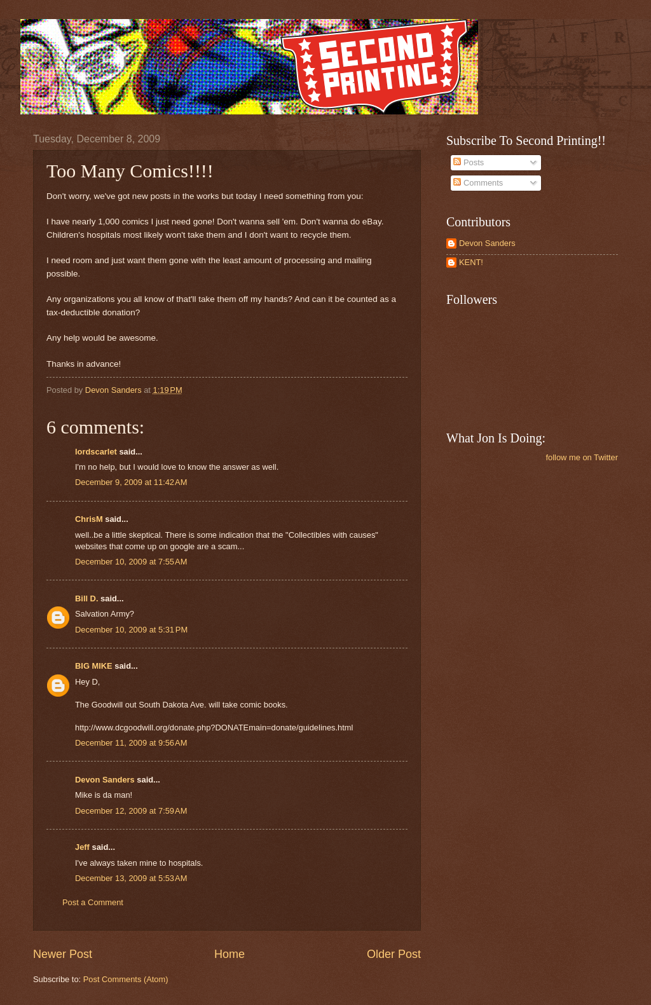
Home (229, 954)
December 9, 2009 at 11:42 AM (131, 482)
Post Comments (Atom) (125, 979)
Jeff (82, 847)
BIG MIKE (94, 666)
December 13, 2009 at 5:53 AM (131, 878)
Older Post (394, 954)
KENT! (471, 262)
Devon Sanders (105, 779)
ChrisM (89, 519)
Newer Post (62, 954)
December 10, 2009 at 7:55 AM (131, 561)
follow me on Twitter (581, 457)
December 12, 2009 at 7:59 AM (131, 811)
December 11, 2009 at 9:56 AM (131, 743)
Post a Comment (92, 902)
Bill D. (86, 598)
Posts (468, 162)
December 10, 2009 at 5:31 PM (131, 629)
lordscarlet (96, 451)
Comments (478, 183)
